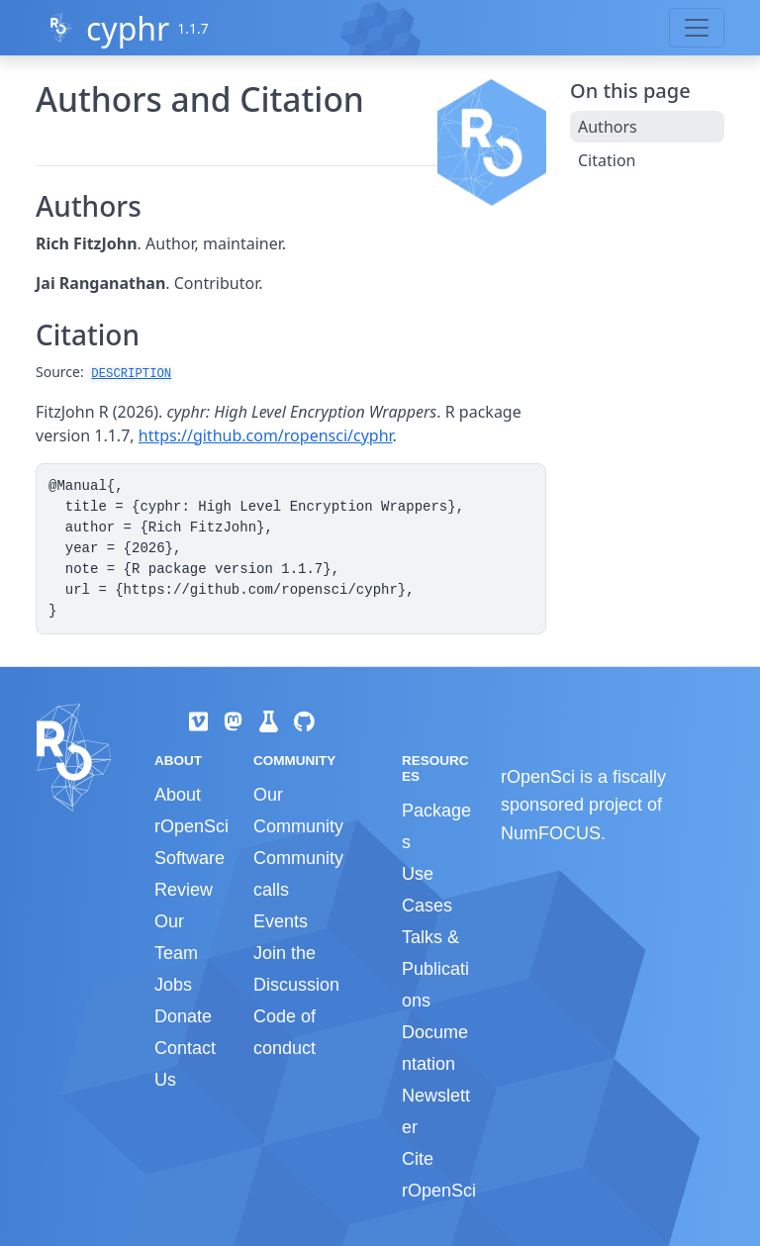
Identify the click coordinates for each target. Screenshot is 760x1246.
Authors (607, 127)
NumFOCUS (551, 833)
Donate (183, 1016)
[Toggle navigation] (696, 28)
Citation (606, 160)
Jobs (173, 985)
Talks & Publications (435, 968)
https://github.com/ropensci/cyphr (266, 435)
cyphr (127, 28)
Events (280, 921)
